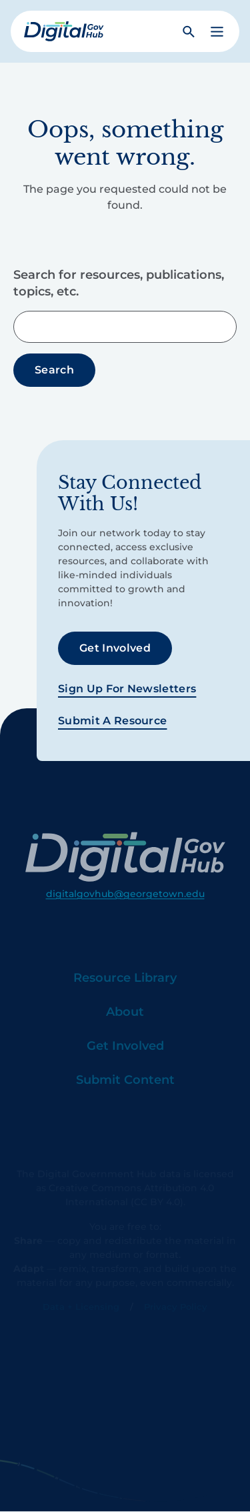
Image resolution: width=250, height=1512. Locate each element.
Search (54, 369)
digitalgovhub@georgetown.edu (125, 913)
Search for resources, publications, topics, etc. (118, 283)
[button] (217, 32)
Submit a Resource (112, 720)
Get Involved (115, 648)
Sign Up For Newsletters (127, 688)
